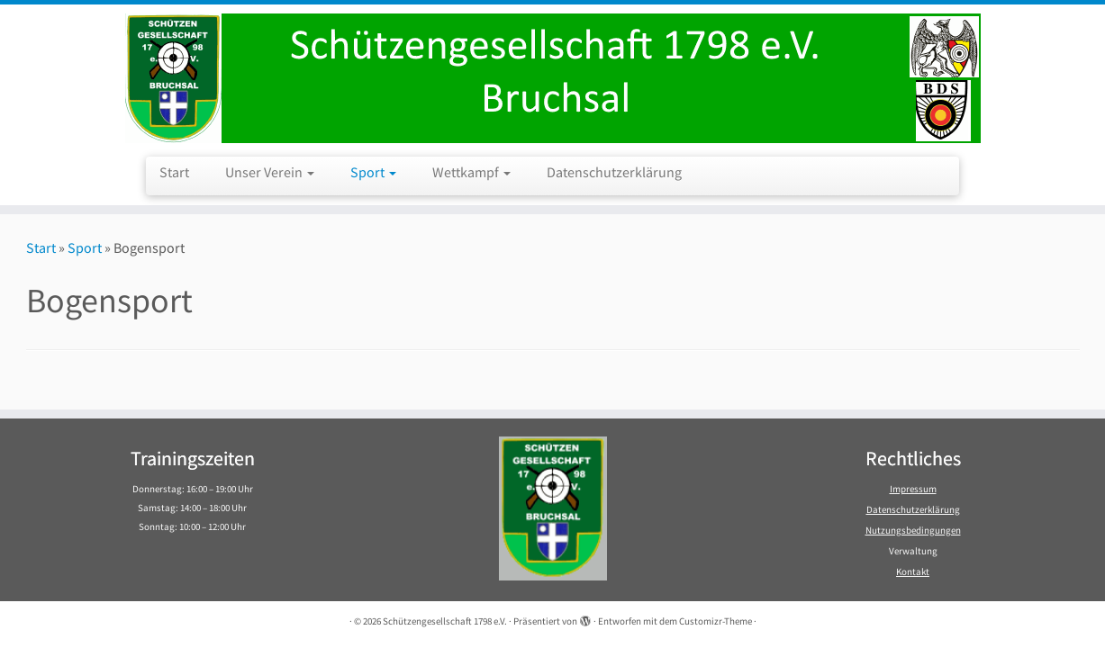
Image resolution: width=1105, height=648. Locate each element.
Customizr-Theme (715, 621)
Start (174, 172)
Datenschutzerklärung (614, 172)
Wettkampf (471, 172)
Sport (373, 172)
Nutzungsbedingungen (913, 530)
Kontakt (912, 571)
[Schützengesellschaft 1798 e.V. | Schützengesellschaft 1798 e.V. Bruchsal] (552, 78)
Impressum (913, 488)
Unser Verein (269, 172)
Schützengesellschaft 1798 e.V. (445, 621)
